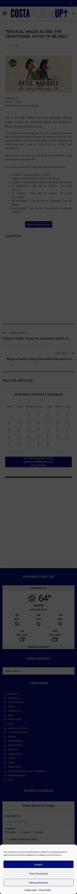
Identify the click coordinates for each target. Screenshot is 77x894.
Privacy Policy (45, 890)
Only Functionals (38, 873)
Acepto (38, 864)
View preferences (38, 882)
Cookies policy (30, 890)
